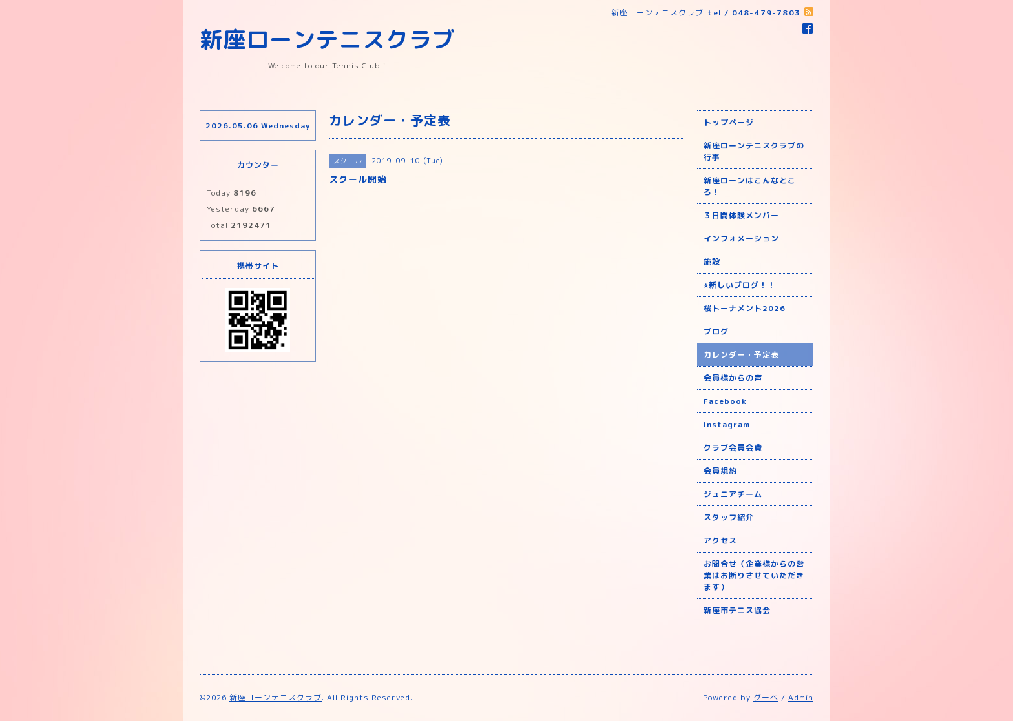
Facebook (725, 401)
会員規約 (720, 470)
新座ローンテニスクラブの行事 (754, 151)
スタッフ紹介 (729, 517)
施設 (712, 261)
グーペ (765, 697)
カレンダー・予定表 (741, 354)
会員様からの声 (733, 377)
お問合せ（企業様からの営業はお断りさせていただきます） (754, 575)
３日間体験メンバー (741, 215)
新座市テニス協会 (737, 610)
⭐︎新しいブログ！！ (740, 284)
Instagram (727, 424)
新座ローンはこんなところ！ (750, 186)
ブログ (716, 331)
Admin (800, 697)
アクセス (720, 540)
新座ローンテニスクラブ (327, 39)
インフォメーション (741, 238)
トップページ (729, 122)
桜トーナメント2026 (745, 308)
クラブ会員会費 (733, 447)
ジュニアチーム (733, 494)
